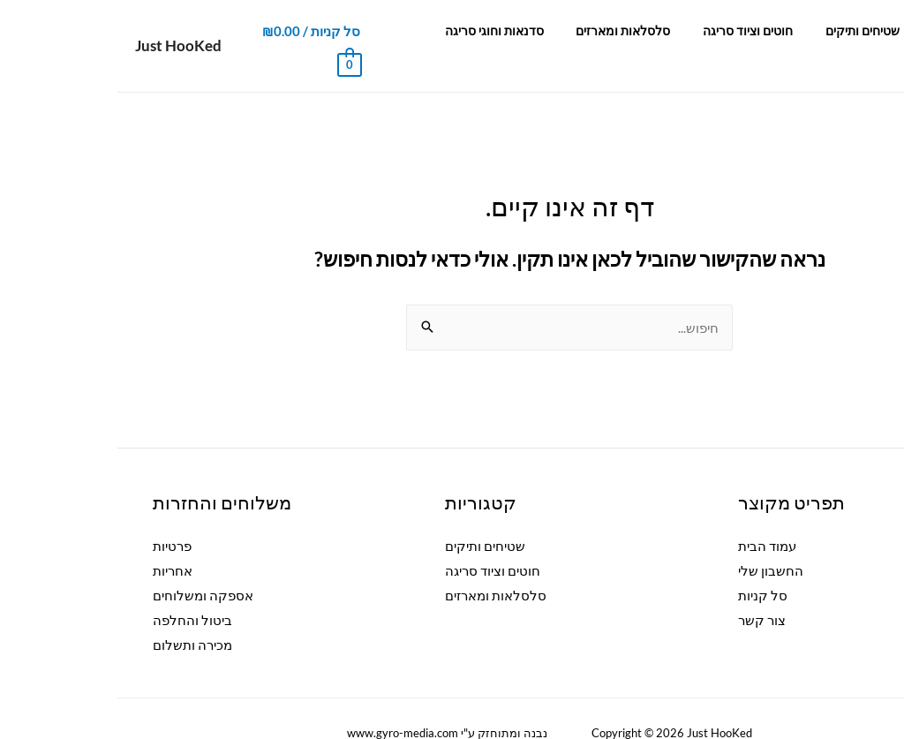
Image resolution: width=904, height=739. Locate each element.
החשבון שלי (653, 541)
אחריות (55, 541)
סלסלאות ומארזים (536, 31)
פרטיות (54, 516)
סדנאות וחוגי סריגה (415, 31)
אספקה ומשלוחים (85, 566)
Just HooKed (61, 30)
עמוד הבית (847, 31)
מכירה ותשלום (75, 615)
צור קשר (320, 31)
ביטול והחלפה (75, 591)
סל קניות (645, 566)
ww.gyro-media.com (273, 704)
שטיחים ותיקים (758, 31)
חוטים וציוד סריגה (652, 31)
